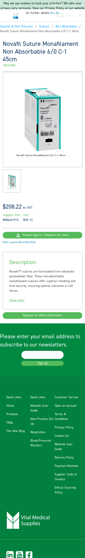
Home (10, 406)
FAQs (9, 423)
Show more (16, 300)
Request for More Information (42, 315)
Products (12, 414)
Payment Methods (66, 466)
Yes (52, 13)
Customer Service (66, 397)
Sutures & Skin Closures (16, 26)
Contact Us (62, 436)
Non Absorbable (66, 26)
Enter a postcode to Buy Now (19, 242)
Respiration (37, 432)
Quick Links (13, 397)
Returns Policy (64, 458)
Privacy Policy (64, 427)
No (57, 13)
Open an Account (65, 406)
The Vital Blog (15, 431)
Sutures (44, 26)
